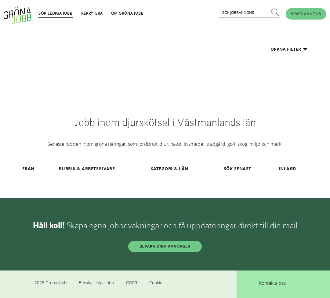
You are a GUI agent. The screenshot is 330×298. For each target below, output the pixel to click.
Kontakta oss (272, 283)
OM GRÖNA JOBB (127, 13)
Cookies (157, 282)
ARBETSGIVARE (98, 168)
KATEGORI (161, 168)
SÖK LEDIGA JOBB (55, 13)
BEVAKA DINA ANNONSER (165, 246)
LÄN (183, 168)
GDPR (131, 282)
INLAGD (287, 168)
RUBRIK (67, 168)
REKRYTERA (92, 13)
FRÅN (28, 168)
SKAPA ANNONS (306, 13)
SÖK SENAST (237, 168)
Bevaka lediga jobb (96, 282)
